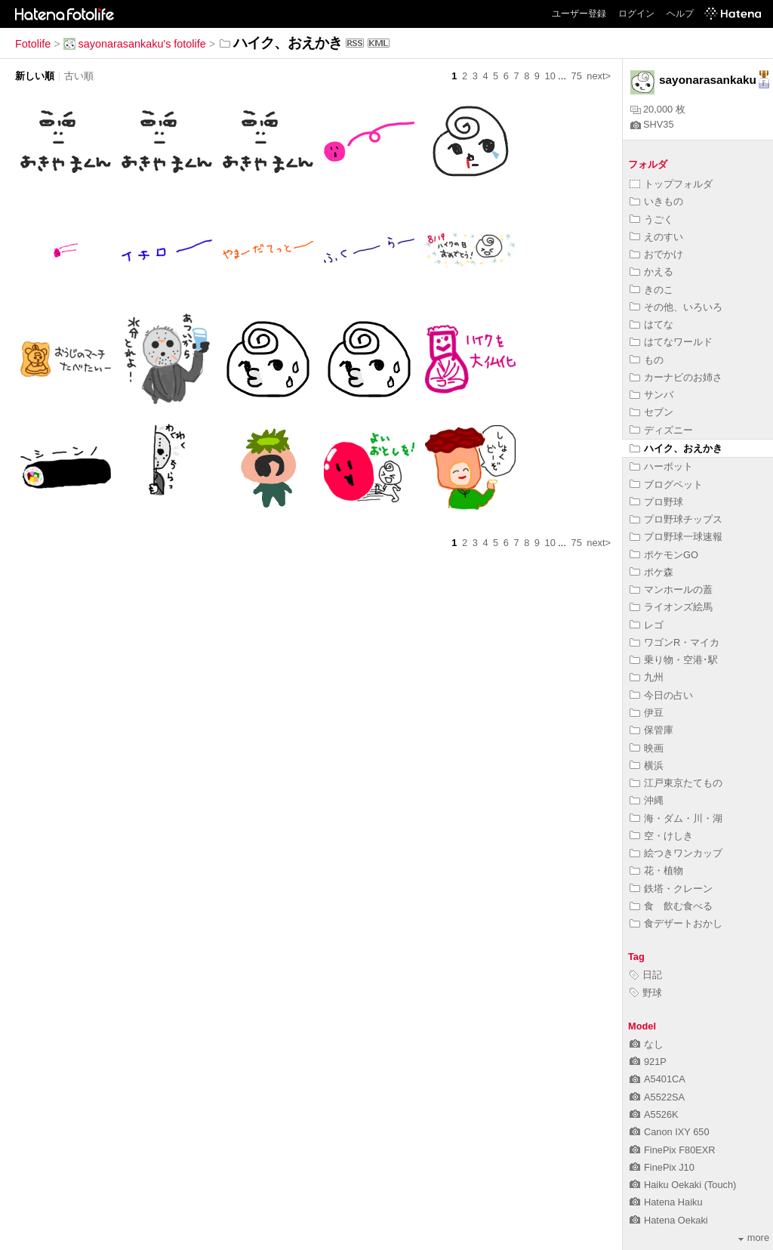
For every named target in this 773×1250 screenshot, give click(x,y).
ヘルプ (680, 13)
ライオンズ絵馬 (671, 607)
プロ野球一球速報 (676, 536)
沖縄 (647, 800)
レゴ (647, 625)
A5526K (654, 1114)
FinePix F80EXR (673, 1150)
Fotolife (33, 44)
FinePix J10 (662, 1167)
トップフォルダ (671, 184)
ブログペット (666, 484)
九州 (647, 677)
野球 (646, 992)
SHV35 (652, 124)
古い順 (79, 76)
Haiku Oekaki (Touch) (683, 1184)
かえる (651, 271)
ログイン (636, 13)
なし (647, 1044)
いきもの (656, 201)
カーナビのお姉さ (676, 377)
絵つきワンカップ (676, 853)
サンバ (651, 394)
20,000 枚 (657, 109)
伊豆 (647, 712)
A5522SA (657, 1097)
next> (599, 76)
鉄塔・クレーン (671, 888)
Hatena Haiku (666, 1202)
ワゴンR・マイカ (674, 642)
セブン (651, 412)
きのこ (651, 289)
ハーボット (661, 466)
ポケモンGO (664, 554)
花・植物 (656, 870)
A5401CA (657, 1079)
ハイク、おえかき (676, 448)
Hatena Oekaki (669, 1220)
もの (647, 360)
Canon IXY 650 (670, 1131)
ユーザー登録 (579, 13)
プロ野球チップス (676, 519)
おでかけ (656, 254)
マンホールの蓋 (671, 589)
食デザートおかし (676, 923)
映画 (647, 748)
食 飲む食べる (671, 906)
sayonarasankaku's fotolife (134, 44)
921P (648, 1061)
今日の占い (661, 695)
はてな (651, 324)
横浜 (647, 765)
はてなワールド (671, 341)
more (753, 1237)
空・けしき (661, 835)
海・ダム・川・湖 (676, 818)
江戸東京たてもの (676, 783)
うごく (651, 219)
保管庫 (651, 730)
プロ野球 (656, 502)
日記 (646, 974)
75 (576, 76)
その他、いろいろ (676, 307)
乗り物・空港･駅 (674, 659)
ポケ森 (651, 572)
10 (550, 76)
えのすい (656, 236)
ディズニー (661, 430)
